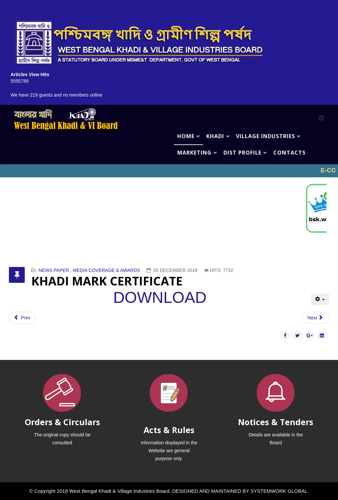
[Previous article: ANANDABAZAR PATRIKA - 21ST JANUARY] (22, 318)
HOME (185, 136)
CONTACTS (289, 152)
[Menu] (321, 118)
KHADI (215, 136)
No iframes (169, 170)
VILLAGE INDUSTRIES (265, 136)
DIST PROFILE (242, 152)
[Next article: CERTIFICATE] (316, 318)
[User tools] (320, 299)
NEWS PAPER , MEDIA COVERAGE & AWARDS (89, 270)
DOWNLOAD (160, 297)
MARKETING (194, 152)
